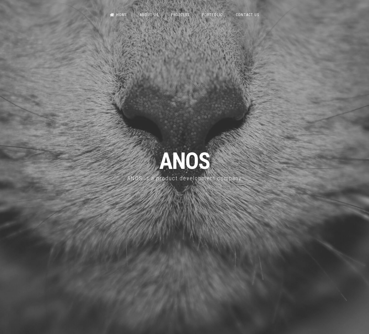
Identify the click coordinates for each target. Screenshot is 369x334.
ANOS (184, 161)
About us (149, 15)
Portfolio (212, 15)
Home (118, 15)
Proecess (180, 15)
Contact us (247, 15)
